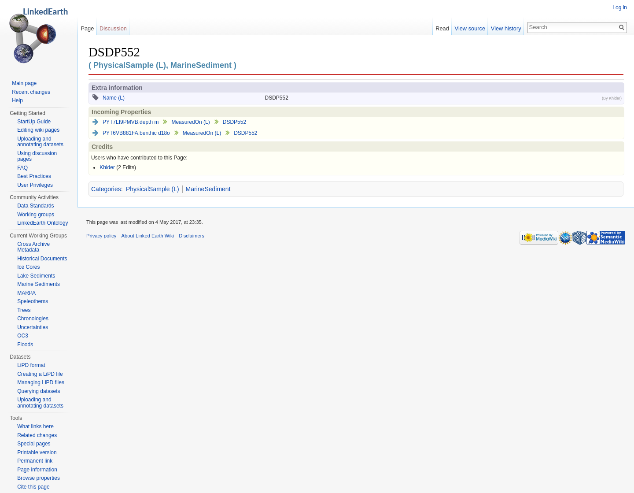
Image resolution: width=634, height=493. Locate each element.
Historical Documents (42, 259)
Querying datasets (38, 391)
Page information (37, 470)
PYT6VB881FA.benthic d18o (136, 133)
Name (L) (114, 98)
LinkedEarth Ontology (42, 223)
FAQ (22, 168)
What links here (35, 426)
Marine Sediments (38, 284)
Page (87, 28)
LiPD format (31, 365)
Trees (23, 310)
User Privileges (35, 185)
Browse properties (38, 478)
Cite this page (33, 487)
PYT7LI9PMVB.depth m (130, 122)
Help (17, 100)
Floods (25, 344)
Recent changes (31, 92)
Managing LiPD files (40, 382)
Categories (106, 189)
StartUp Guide (34, 122)
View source (470, 28)
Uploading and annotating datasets (40, 142)
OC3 (22, 336)
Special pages (33, 444)
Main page (24, 83)
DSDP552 (234, 122)
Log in (619, 7)
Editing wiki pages (38, 130)
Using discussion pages (37, 156)
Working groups (35, 214)
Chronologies (32, 318)
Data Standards (35, 206)
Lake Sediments (36, 276)
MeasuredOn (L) (190, 122)
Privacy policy (101, 235)
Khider (107, 167)
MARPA (26, 293)
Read (442, 28)
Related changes (37, 435)
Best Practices (34, 176)
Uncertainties (32, 327)
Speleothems (32, 301)
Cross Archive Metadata (33, 247)
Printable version (36, 452)
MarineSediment (208, 189)
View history (506, 28)
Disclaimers (191, 235)
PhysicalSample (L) (152, 189)
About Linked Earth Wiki (148, 235)
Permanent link (34, 461)
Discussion (113, 28)
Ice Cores (28, 267)
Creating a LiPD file (40, 374)
